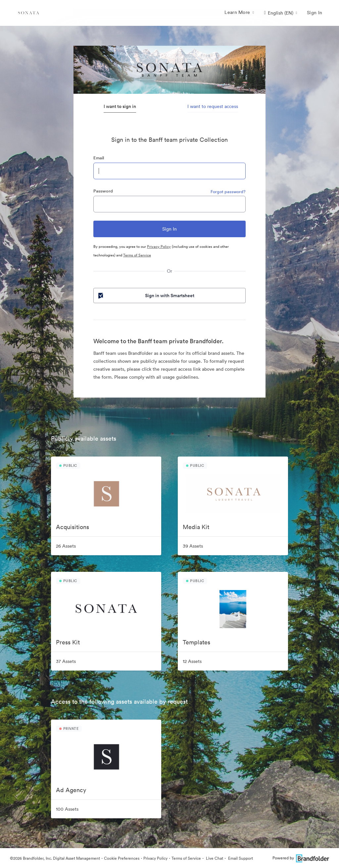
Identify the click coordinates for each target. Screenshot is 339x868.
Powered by (300, 858)
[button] (280, 13)
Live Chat (214, 858)
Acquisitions (72, 527)
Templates (196, 642)
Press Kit (68, 642)
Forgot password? (228, 191)
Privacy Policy (159, 246)
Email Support (240, 858)
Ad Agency (71, 790)
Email (98, 158)
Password (103, 191)
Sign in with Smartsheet (145, 295)
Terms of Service (137, 255)
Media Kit (196, 527)
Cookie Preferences (121, 858)
